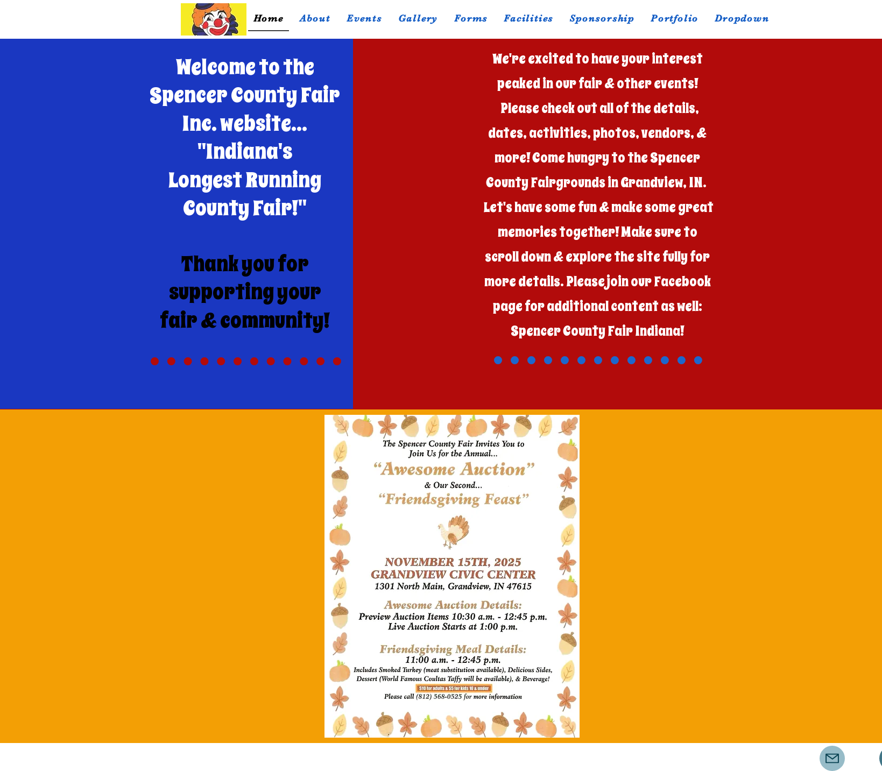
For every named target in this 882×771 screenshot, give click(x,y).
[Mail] (832, 758)
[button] (364, 18)
